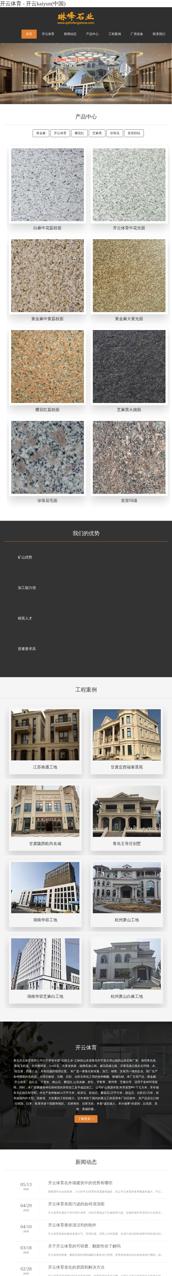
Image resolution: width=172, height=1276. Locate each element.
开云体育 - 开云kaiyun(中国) (33, 4)
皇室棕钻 (134, 133)
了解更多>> (86, 1119)
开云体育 (48, 34)
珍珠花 (114, 133)
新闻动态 (70, 34)
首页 (29, 34)
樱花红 (79, 133)
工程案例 (114, 34)
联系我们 (159, 34)
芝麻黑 (97, 133)
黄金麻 (41, 133)
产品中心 (92, 34)
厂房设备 (137, 34)
